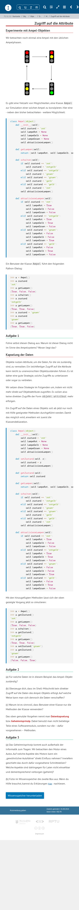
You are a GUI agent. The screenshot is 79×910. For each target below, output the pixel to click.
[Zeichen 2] (25, 7)
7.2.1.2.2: (8, 16)
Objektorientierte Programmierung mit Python (33, 16)
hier (50, 783)
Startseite (16, 16)
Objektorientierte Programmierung (25, 16)
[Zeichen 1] (20, 7)
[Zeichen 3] (31, 7)
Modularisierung (47, 16)
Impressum (39, 834)
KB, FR (59, 812)
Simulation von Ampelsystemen (41, 16)
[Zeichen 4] (37, 7)
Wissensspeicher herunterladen (25, 795)
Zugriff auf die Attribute (60, 16)
